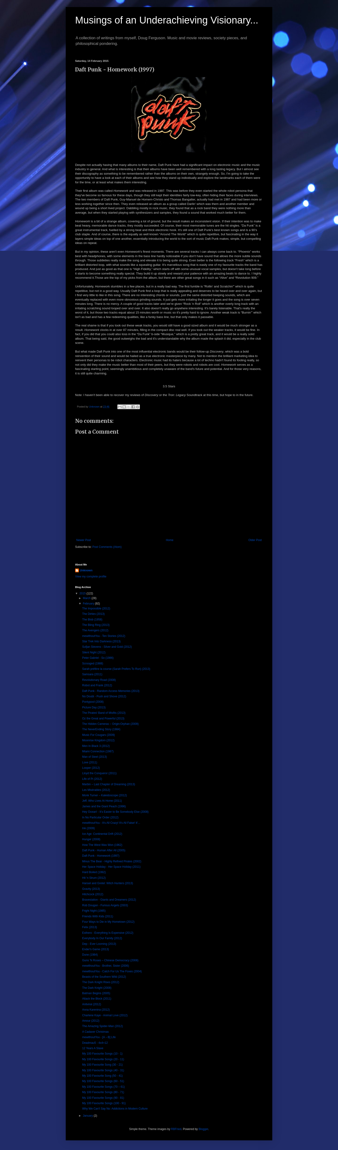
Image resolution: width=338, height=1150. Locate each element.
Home (169, 540)
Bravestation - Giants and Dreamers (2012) (109, 899)
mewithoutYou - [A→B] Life (99, 1037)
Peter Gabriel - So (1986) (98, 657)
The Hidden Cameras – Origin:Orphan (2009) (110, 724)
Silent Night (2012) (93, 652)
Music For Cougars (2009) (98, 735)
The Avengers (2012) (95, 630)
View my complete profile (90, 576)
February (89, 603)
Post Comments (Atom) (107, 547)
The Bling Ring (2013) (96, 625)
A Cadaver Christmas (95, 1031)
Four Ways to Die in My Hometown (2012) (108, 921)
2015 (83, 593)
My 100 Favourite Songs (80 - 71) (103, 1092)
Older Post (255, 540)
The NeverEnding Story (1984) (101, 729)
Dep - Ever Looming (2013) (99, 944)
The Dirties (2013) (93, 614)
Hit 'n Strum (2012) (94, 877)
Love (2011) (89, 762)
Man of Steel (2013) (94, 756)
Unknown (86, 570)
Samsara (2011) (92, 674)
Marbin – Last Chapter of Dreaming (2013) (108, 784)
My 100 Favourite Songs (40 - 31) (103, 1070)
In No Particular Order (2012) (100, 817)
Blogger (203, 1129)
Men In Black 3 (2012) (96, 746)
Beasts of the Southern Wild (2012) (104, 976)
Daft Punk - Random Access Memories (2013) (110, 691)
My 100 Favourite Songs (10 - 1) (102, 1053)
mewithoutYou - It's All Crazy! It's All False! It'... (111, 822)
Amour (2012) (90, 1020)
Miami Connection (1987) (98, 751)
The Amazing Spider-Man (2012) (102, 1026)
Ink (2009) (88, 828)
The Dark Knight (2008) (96, 987)
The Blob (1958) (92, 619)
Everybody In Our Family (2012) (102, 938)
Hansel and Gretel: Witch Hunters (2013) (107, 883)
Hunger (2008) (91, 839)
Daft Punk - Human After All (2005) (103, 850)
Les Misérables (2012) (96, 790)
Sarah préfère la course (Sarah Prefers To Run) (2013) (116, 669)
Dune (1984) (90, 954)
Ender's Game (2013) (95, 949)
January (88, 1115)
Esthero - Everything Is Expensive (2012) (107, 932)
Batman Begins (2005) (96, 993)
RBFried (176, 1129)
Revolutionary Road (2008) (99, 680)
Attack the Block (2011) (96, 998)
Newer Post (83, 540)
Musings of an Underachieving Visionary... (166, 20)
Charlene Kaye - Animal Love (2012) (104, 1015)
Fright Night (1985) (94, 910)
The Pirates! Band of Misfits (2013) (104, 712)
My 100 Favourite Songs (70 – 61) (103, 1086)
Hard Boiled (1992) (94, 872)
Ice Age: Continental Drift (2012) (102, 834)
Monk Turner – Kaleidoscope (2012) (104, 795)
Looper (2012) (91, 767)
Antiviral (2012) (91, 1004)
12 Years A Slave (92, 1048)
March (87, 598)
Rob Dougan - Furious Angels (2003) (105, 905)
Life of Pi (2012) (92, 779)
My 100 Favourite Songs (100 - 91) (104, 1103)
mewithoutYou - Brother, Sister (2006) (105, 965)
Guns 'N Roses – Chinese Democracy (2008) (110, 960)
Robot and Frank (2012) (97, 685)
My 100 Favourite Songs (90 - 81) (103, 1097)
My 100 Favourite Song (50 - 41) (102, 1075)
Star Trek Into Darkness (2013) (101, 641)
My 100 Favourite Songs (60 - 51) (103, 1081)
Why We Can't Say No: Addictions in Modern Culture (115, 1108)
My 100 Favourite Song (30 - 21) (102, 1064)
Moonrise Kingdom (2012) (98, 740)
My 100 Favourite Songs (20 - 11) (103, 1059)
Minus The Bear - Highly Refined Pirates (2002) (111, 861)
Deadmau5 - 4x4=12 (95, 1042)
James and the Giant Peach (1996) (104, 806)
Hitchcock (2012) (92, 894)
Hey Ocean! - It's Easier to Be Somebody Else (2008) (115, 811)
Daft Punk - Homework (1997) (100, 855)
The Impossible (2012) (96, 608)
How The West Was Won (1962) (102, 845)
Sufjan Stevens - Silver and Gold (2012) (107, 646)
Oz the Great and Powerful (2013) (103, 718)
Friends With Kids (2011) (97, 916)
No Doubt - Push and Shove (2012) (104, 696)
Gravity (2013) (91, 889)
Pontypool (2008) (93, 701)
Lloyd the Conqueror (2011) (99, 773)
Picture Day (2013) (94, 707)
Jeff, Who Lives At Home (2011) (102, 800)
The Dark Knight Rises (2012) (100, 982)
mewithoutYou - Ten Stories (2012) (103, 636)
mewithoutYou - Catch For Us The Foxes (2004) (112, 971)
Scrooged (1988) (92, 663)
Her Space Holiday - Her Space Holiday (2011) (111, 866)
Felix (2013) (89, 927)
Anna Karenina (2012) (96, 1009)
